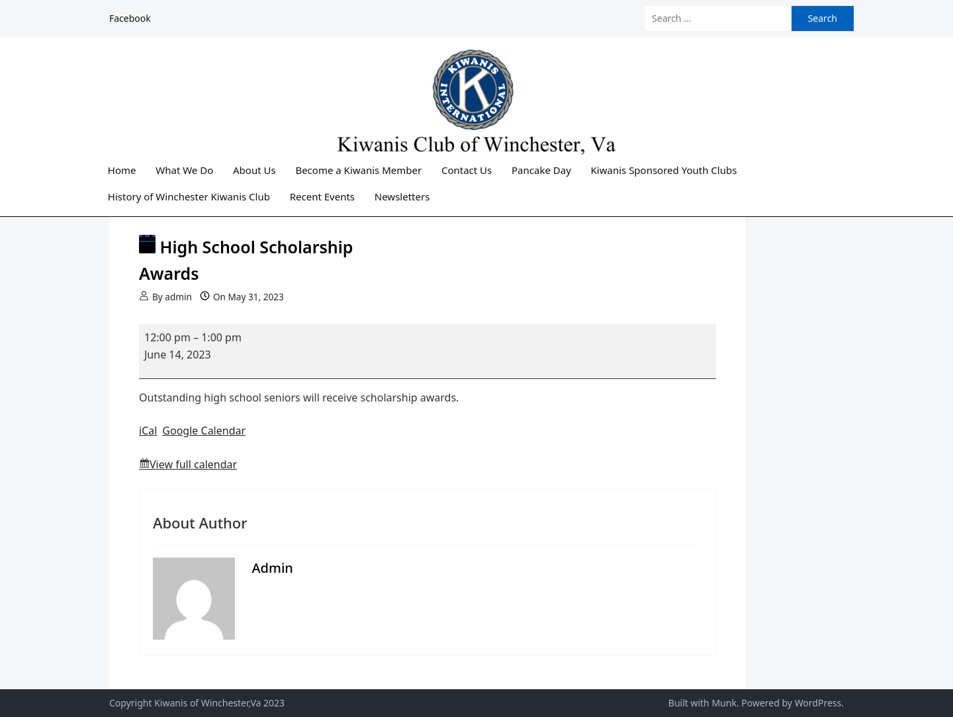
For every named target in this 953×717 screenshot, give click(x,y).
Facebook (130, 18)
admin (178, 296)
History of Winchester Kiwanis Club (189, 196)
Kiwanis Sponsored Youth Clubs (664, 170)
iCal (148, 430)
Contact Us (466, 170)
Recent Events (322, 196)
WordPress (818, 702)
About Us (254, 170)
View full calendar (193, 464)
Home (122, 170)
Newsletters (402, 196)
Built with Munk (702, 702)
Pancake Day (541, 170)
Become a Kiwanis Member (358, 170)
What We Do (184, 170)
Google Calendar (204, 430)
